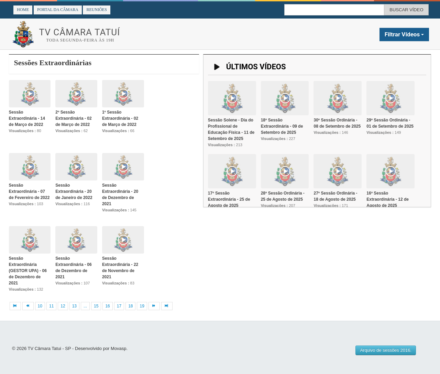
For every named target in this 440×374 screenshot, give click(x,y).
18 (130, 306)
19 (142, 306)
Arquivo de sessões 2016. (385, 350)
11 (51, 306)
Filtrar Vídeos (404, 34)
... (85, 306)
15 (96, 306)
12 (62, 306)
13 (74, 306)
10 (40, 306)
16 (107, 306)
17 (119, 306)
